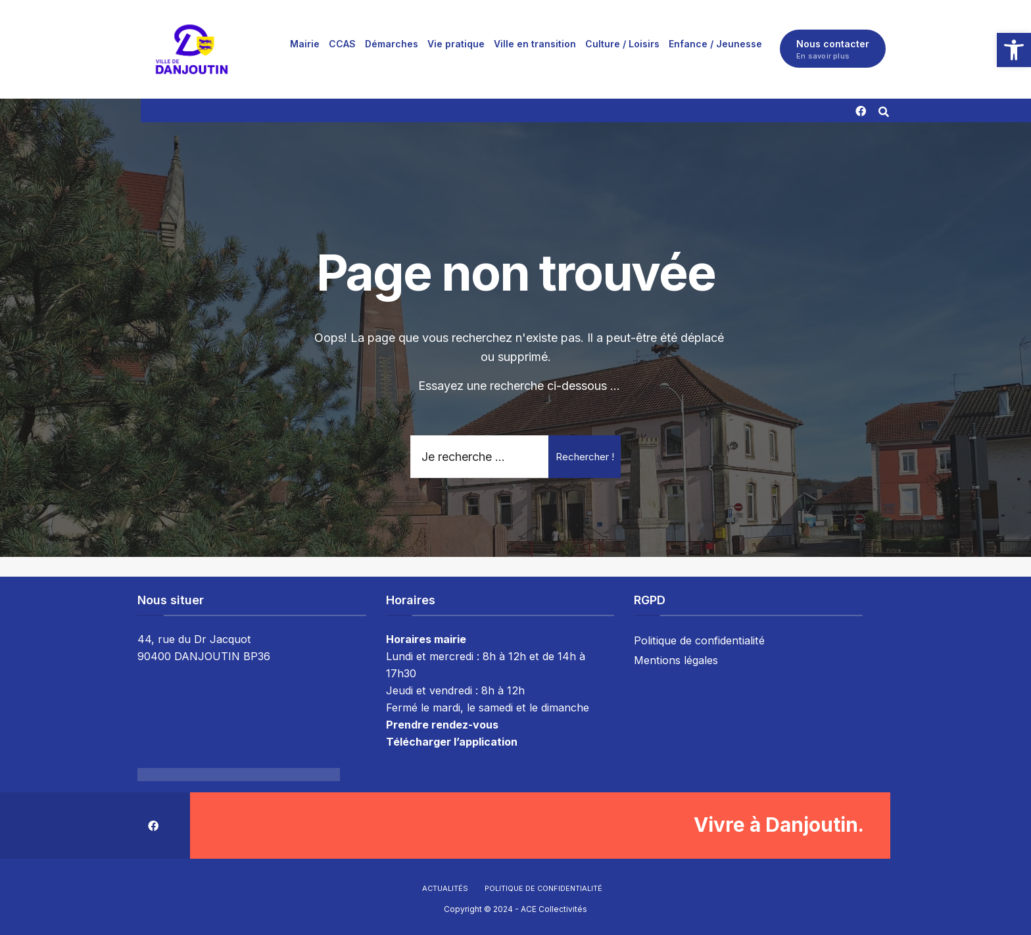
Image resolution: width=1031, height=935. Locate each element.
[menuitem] (304, 43)
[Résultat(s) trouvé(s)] (884, 110)
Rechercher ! (585, 456)
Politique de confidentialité (699, 640)
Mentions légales (676, 660)
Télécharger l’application (451, 741)
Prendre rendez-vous (442, 724)
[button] (1014, 50)
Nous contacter (832, 49)
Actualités (445, 888)
